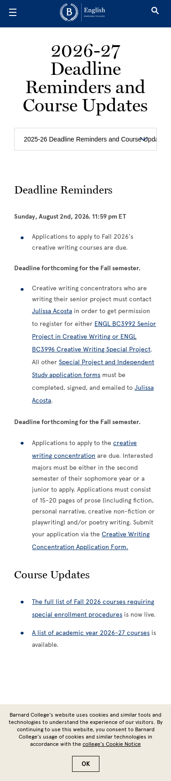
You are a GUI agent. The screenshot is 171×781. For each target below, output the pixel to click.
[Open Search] (155, 14)
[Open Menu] (13, 13)
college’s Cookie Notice (112, 744)
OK (86, 764)
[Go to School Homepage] (82, 14)
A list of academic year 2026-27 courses (91, 633)
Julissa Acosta (52, 311)
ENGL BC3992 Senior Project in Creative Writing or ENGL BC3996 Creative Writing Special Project (94, 336)
